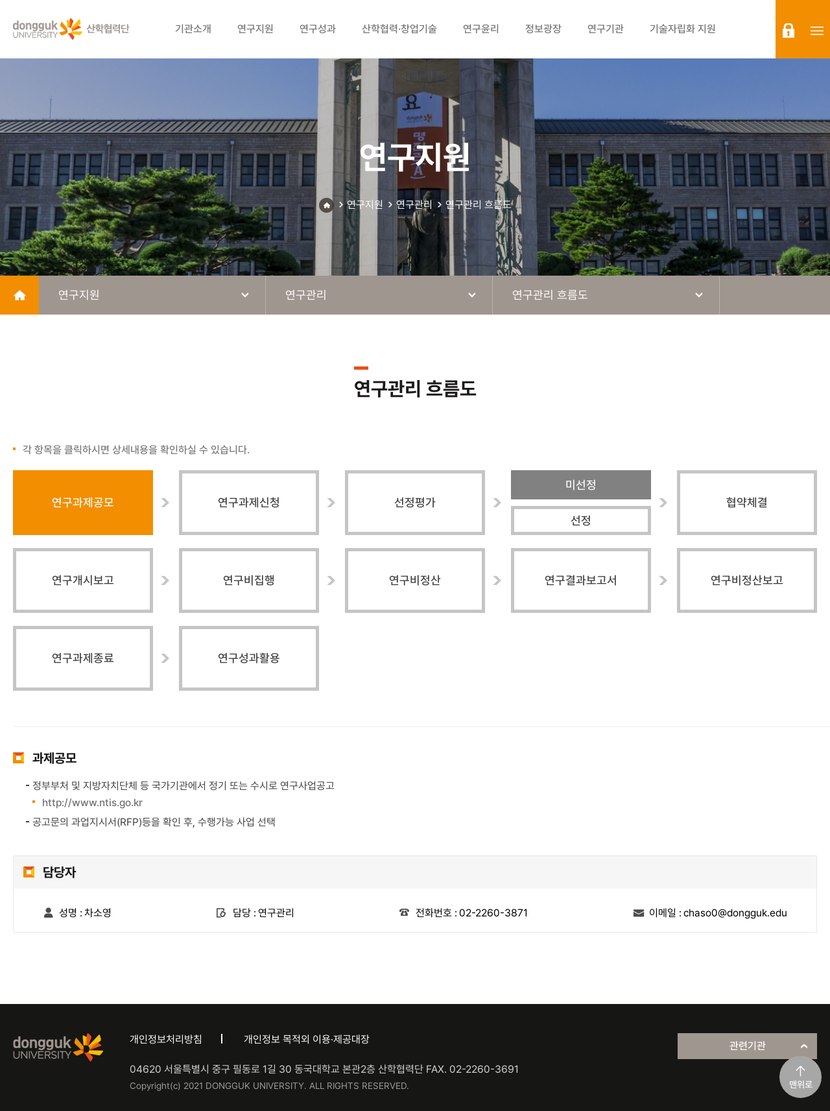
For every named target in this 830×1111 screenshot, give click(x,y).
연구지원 (365, 204)
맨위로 (800, 1084)
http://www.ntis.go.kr (92, 802)
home (19, 295)
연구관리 (414, 204)
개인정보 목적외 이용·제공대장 (307, 1039)
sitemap (817, 30)
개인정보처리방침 (166, 1039)
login (788, 30)
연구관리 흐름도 (478, 204)
